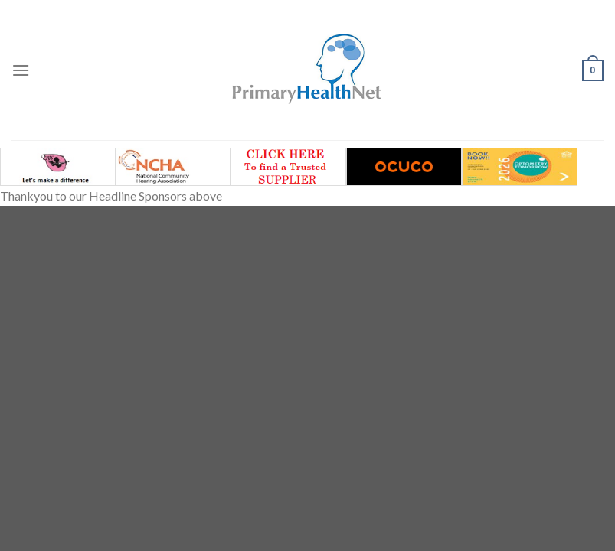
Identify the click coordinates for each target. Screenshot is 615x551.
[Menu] (20, 70)
